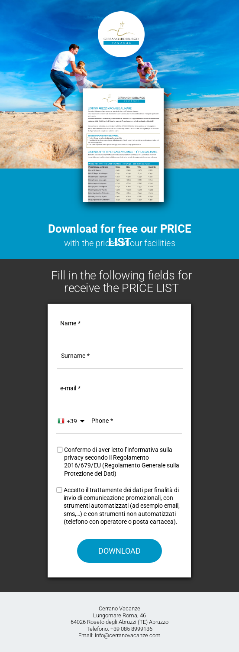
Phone (100, 420)
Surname (73, 355)
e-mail (68, 388)
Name (68, 323)
